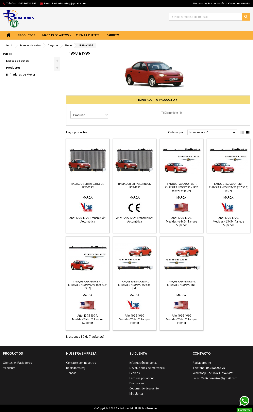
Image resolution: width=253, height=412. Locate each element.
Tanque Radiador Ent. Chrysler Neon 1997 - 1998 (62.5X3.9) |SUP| (181, 187)
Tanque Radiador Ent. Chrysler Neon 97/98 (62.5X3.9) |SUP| (228, 187)
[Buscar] (209, 17)
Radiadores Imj (75, 367)
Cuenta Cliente (87, 35)
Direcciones (136, 383)
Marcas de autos (55, 35)
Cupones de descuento (144, 388)
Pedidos (134, 373)
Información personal (143, 362)
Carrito (113, 35)
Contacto (202, 353)
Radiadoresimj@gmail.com (69, 3)
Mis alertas (136, 393)
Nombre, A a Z (213, 132)
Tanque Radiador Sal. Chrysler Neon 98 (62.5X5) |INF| (134, 285)
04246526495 (27, 3)
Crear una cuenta (239, 3)
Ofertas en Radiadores (17, 362)
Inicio (7, 54)
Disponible (173, 112)
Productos (26, 35)
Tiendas (71, 373)
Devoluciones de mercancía (147, 367)
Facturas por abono (142, 378)
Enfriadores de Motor (20, 74)
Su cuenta (138, 353)
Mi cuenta (9, 367)
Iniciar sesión (216, 3)
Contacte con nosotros (81, 362)
